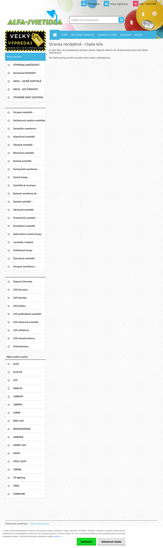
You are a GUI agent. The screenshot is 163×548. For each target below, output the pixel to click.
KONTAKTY (59, 43)
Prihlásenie (94, 4)
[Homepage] (56, 35)
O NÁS (64, 34)
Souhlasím (86, 542)
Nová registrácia (119, 4)
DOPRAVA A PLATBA (107, 34)
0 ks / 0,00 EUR (147, 4)
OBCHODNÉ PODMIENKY (82, 34)
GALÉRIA (138, 34)
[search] (121, 20)
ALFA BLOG (125, 34)
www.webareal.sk (39, 523)
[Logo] (35, 17)
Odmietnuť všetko (111, 542)
